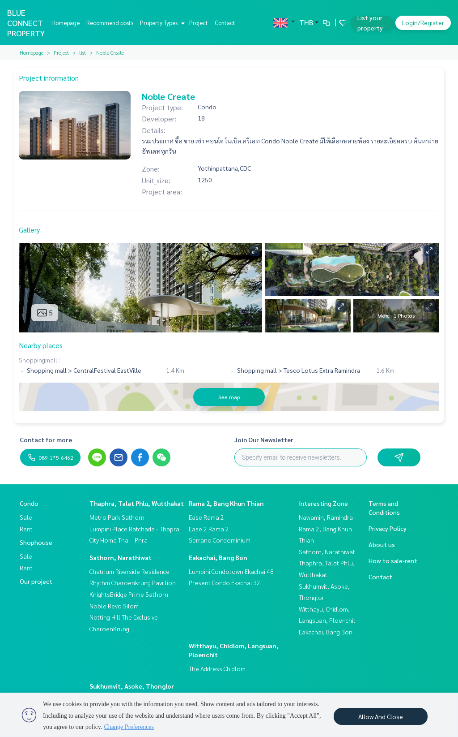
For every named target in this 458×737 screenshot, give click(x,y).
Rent (26, 529)
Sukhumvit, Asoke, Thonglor (131, 686)
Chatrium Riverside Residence (129, 571)
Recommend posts (109, 22)
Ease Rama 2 (206, 517)
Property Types (161, 22)
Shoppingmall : (39, 360)
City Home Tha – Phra (118, 540)
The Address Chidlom (217, 668)
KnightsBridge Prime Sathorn (128, 594)
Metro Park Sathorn (116, 517)
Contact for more (46, 439)
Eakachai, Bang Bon (218, 557)
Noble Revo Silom (114, 606)
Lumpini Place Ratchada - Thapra (134, 529)
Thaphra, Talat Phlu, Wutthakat (136, 503)
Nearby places (41, 345)
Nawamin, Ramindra (326, 517)
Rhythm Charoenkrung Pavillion (132, 582)
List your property (370, 22)
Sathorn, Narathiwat (120, 557)
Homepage (65, 22)
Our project (36, 581)
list (82, 52)
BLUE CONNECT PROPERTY (26, 22)
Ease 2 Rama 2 (209, 529)
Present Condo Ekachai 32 (224, 582)
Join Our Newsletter (263, 439)
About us (382, 544)
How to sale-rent (393, 560)
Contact (225, 22)
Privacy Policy (388, 528)
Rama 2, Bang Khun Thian (226, 503)
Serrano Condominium (219, 540)
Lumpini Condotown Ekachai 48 (231, 571)
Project (198, 22)
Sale (26, 517)
